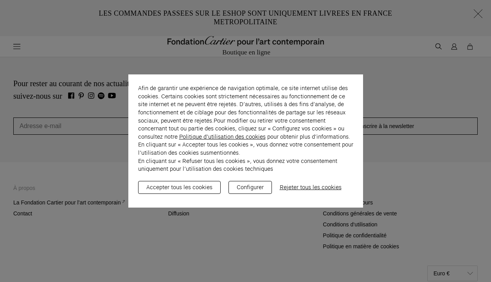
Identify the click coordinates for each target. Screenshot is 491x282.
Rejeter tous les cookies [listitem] (311, 191)
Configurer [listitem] (250, 191)
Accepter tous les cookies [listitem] (179, 191)
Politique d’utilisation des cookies (222, 140)
